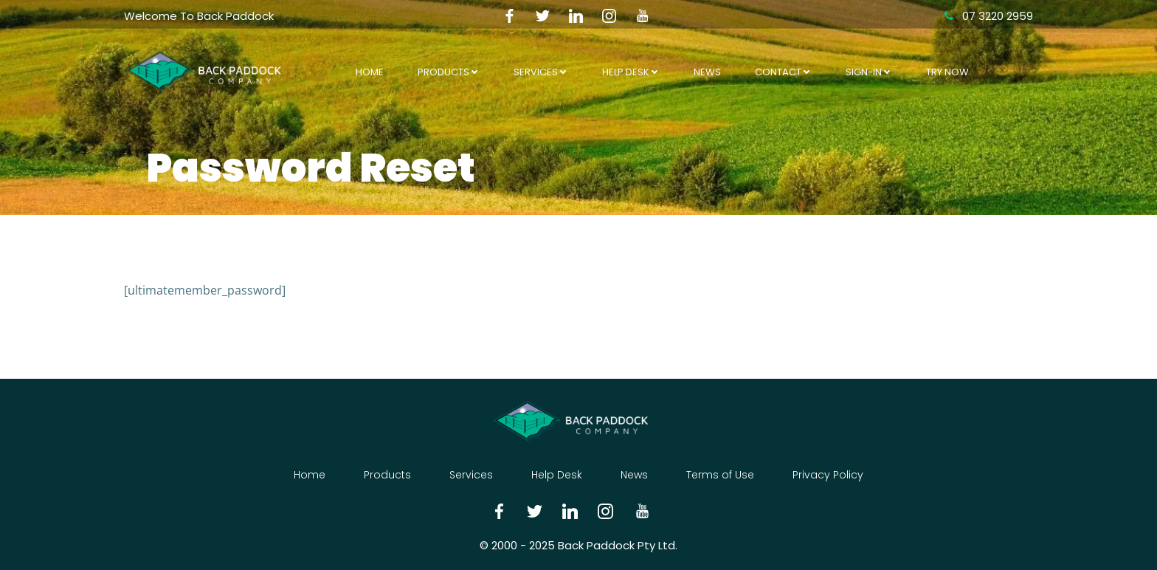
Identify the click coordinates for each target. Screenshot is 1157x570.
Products (449, 72)
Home (370, 72)
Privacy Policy (827, 474)
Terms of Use (720, 474)
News (707, 72)
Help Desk (631, 72)
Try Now (947, 72)
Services (541, 72)
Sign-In (869, 72)
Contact (783, 72)
